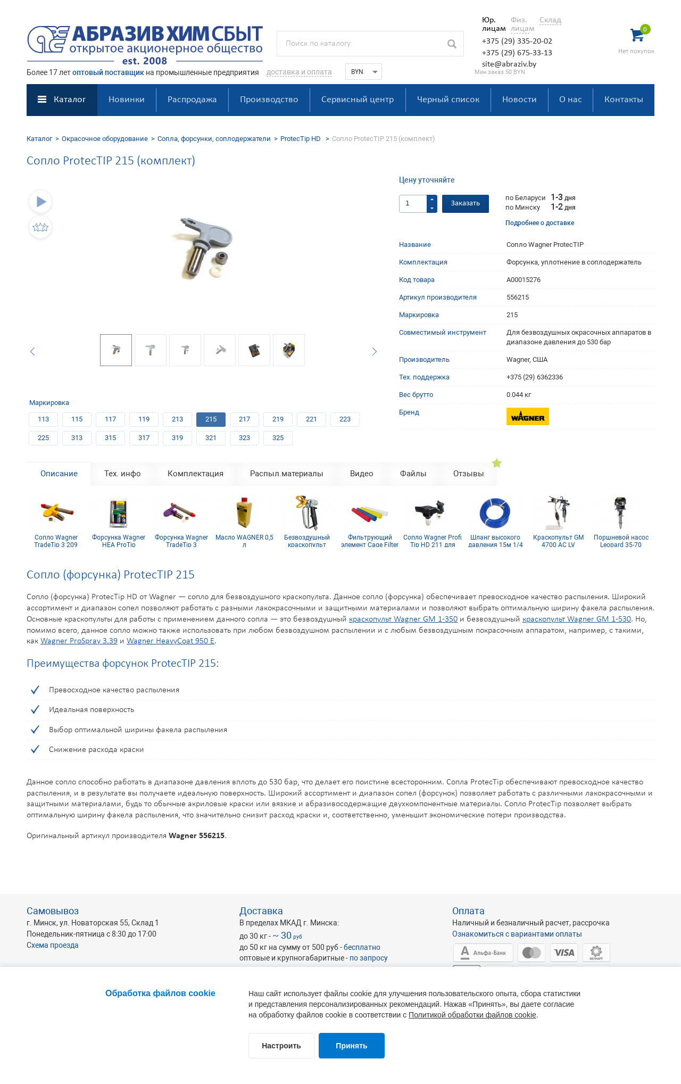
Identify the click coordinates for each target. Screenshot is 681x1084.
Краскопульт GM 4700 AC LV (558, 540)
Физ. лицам (520, 24)
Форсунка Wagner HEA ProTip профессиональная (118, 540)
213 (177, 419)
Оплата (468, 910)
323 (244, 438)
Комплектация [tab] (195, 473)
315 (110, 438)
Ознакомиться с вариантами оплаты (517, 934)
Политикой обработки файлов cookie (472, 1015)
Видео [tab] (361, 473)
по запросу (369, 958)
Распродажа (192, 100)
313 (76, 438)
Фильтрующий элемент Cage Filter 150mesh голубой (369, 540)
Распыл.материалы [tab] (286, 473)
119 (144, 419)
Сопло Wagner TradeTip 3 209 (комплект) (56, 540)
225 (43, 438)
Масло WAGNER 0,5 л (244, 540)
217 (244, 419)
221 (311, 419)
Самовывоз (53, 910)
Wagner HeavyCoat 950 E (170, 641)
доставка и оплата (299, 72)
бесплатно (362, 947)
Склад (550, 20)
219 (278, 419)
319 (177, 438)
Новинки (127, 100)
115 (76, 419)
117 (110, 419)
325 (278, 438)
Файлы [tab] (413, 473)
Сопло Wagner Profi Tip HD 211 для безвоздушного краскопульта (432, 540)
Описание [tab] (59, 473)
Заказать (465, 204)
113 (43, 419)
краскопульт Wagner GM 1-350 (403, 619)
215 (211, 419)
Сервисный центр (357, 100)
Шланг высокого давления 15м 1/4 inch (495, 540)
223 (345, 419)
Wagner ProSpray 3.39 (79, 641)
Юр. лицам (491, 24)
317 (144, 438)
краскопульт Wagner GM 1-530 (576, 619)
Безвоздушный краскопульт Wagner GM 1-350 (307, 540)
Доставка (261, 910)
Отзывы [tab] (468, 473)
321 (211, 438)
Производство (269, 100)
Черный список (448, 100)
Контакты (623, 100)
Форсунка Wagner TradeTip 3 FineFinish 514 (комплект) (181, 540)
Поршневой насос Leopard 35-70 (621, 540)
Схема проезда (53, 945)
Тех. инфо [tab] (122, 473)
